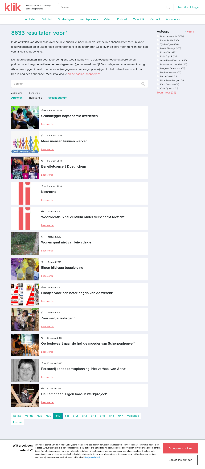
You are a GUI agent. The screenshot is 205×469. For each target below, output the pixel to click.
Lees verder (47, 124)
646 (111, 415)
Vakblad (47, 19)
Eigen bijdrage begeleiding (62, 268)
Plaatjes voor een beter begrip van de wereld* (77, 293)
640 (59, 415)
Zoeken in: (16, 93)
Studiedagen (66, 19)
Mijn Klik (183, 7)
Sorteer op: (34, 93)
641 (67, 415)
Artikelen (30, 19)
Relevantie (35, 97)
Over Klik (138, 19)
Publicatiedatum (57, 97)
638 (39, 415)
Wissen (189, 31)
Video (107, 19)
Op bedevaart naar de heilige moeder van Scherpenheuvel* (88, 343)
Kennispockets (89, 19)
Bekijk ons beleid (92, 457)
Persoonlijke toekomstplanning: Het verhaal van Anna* (84, 369)
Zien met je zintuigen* (58, 318)
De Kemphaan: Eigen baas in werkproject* (74, 394)
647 (120, 415)
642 (75, 415)
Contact (155, 19)
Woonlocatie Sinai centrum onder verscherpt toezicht (82, 217)
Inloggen (195, 7)
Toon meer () (166, 92)
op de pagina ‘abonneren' (84, 74)
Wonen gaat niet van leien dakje (66, 242)
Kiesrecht (48, 192)
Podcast (122, 19)
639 (48, 415)
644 (93, 415)
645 (102, 415)
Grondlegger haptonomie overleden (69, 116)
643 (84, 415)
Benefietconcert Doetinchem (63, 166)
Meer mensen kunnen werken (64, 141)
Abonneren (173, 19)
